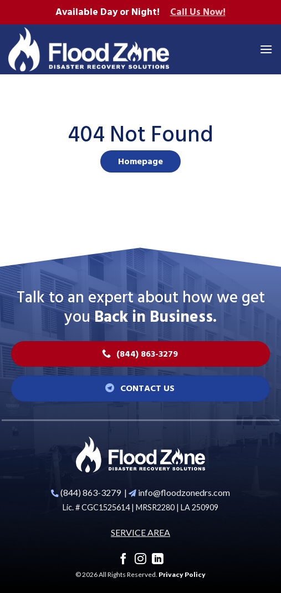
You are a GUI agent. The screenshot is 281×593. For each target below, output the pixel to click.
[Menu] (266, 49)
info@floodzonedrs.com (184, 492)
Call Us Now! (198, 12)
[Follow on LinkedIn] (158, 559)
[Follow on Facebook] (123, 559)
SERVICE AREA (140, 532)
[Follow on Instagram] (140, 559)
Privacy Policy (182, 574)
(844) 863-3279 (90, 492)
